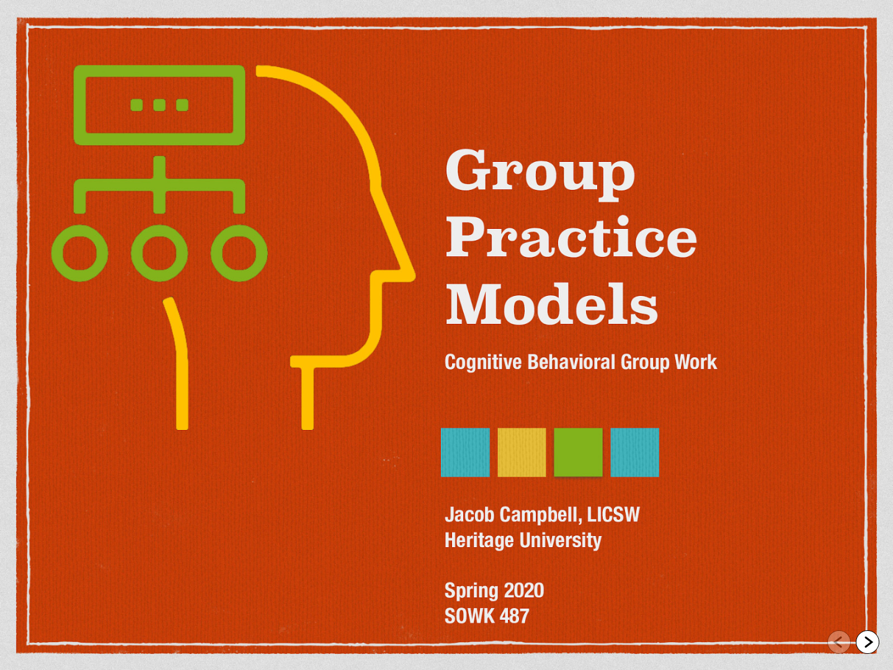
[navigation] (853, 644)
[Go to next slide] (867, 642)
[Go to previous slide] (839, 642)
